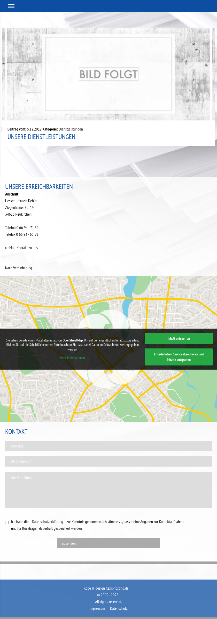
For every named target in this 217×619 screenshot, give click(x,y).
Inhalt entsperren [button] (179, 338)
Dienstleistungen (71, 129)
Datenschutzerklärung (47, 521)
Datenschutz (119, 608)
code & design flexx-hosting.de (106, 588)
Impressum (97, 608)
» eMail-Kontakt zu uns (21, 247)
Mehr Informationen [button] (72, 358)
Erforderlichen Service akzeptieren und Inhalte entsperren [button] (179, 357)
